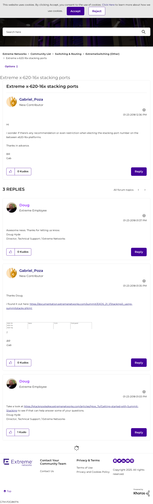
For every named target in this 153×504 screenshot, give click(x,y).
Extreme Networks (15, 53)
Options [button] (10, 66)
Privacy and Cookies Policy (93, 471)
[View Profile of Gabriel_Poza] (31, 99)
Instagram (132, 461)
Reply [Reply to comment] (139, 252)
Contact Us (47, 471)
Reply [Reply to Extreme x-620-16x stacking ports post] (139, 171)
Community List (41, 53)
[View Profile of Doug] (24, 205)
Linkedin (123, 461)
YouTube (128, 461)
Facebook (115, 461)
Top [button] (9, 491)
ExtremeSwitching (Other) (102, 53)
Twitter (119, 461)
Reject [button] (97, 11)
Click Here (108, 4)
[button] (75, 11)
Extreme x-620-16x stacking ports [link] (26, 58)
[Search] (76, 32)
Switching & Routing (68, 53)
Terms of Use (85, 467)
